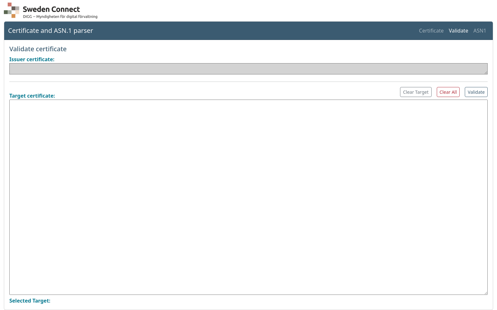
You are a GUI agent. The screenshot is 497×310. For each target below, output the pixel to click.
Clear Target (415, 92)
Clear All (448, 92)
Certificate (431, 30)
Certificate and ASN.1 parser (50, 30)
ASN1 (479, 30)
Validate (458, 30)
